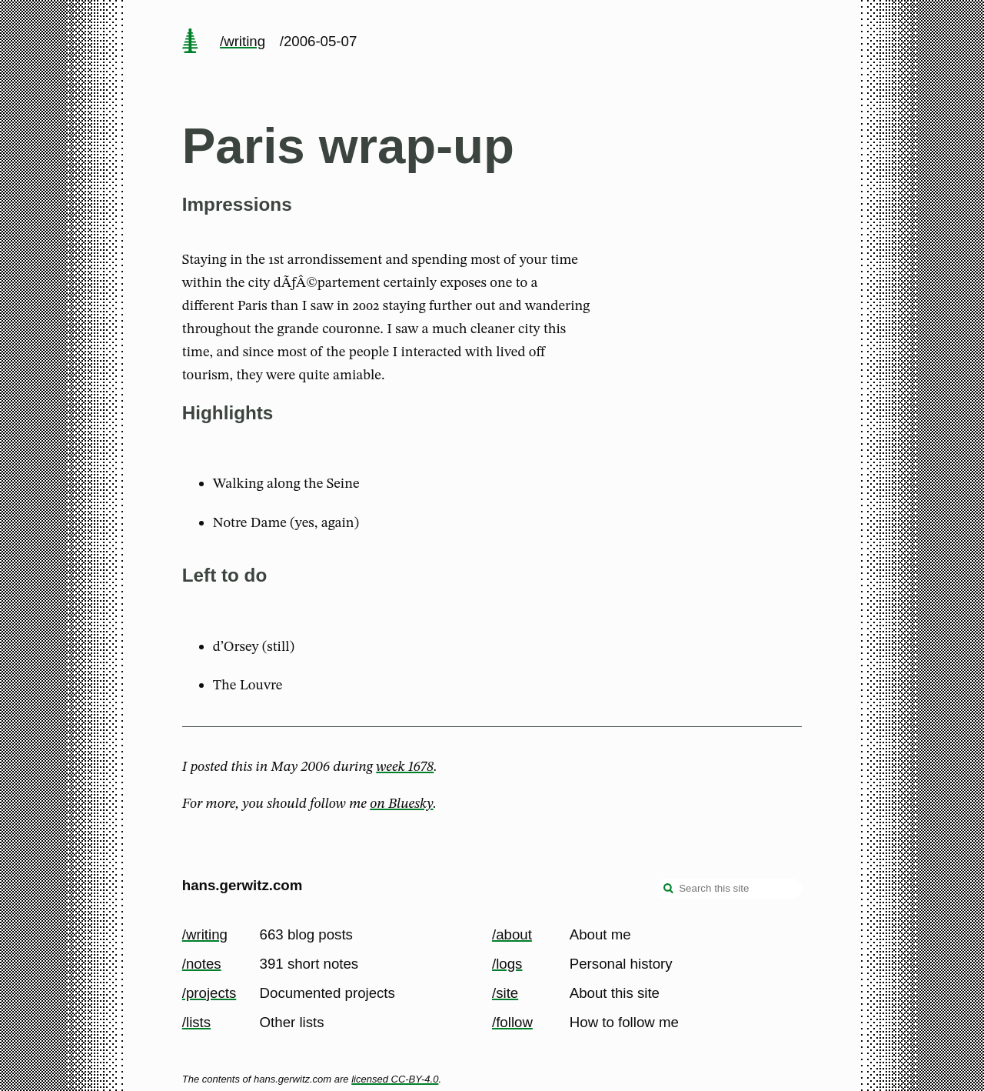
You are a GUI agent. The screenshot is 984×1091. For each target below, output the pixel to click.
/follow (512, 1022)
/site (505, 993)
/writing (242, 41)
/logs (507, 964)
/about (512, 934)
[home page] (189, 42)
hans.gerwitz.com (242, 885)
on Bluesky (401, 804)
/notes (201, 964)
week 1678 (405, 767)
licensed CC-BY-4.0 (394, 1079)
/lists (196, 1022)
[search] (669, 890)
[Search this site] (729, 889)
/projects (209, 993)
